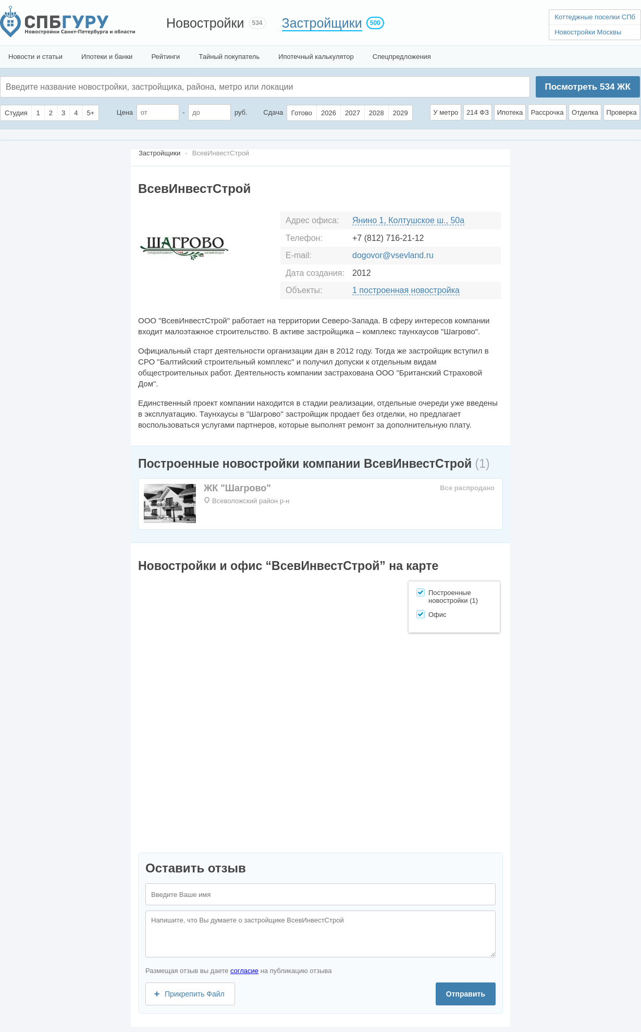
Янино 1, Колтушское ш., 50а (408, 220)
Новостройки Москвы (587, 32)
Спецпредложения (402, 56)
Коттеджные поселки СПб (594, 17)
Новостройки (205, 23)
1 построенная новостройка (406, 290)
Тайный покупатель (229, 56)
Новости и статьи (35, 56)
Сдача (273, 112)
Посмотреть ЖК (587, 87)
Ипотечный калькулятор (316, 56)
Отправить (465, 994)
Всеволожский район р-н (250, 501)
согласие (244, 971)
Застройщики (322, 23)
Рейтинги (165, 56)
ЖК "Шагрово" (237, 488)
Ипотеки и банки (106, 56)
